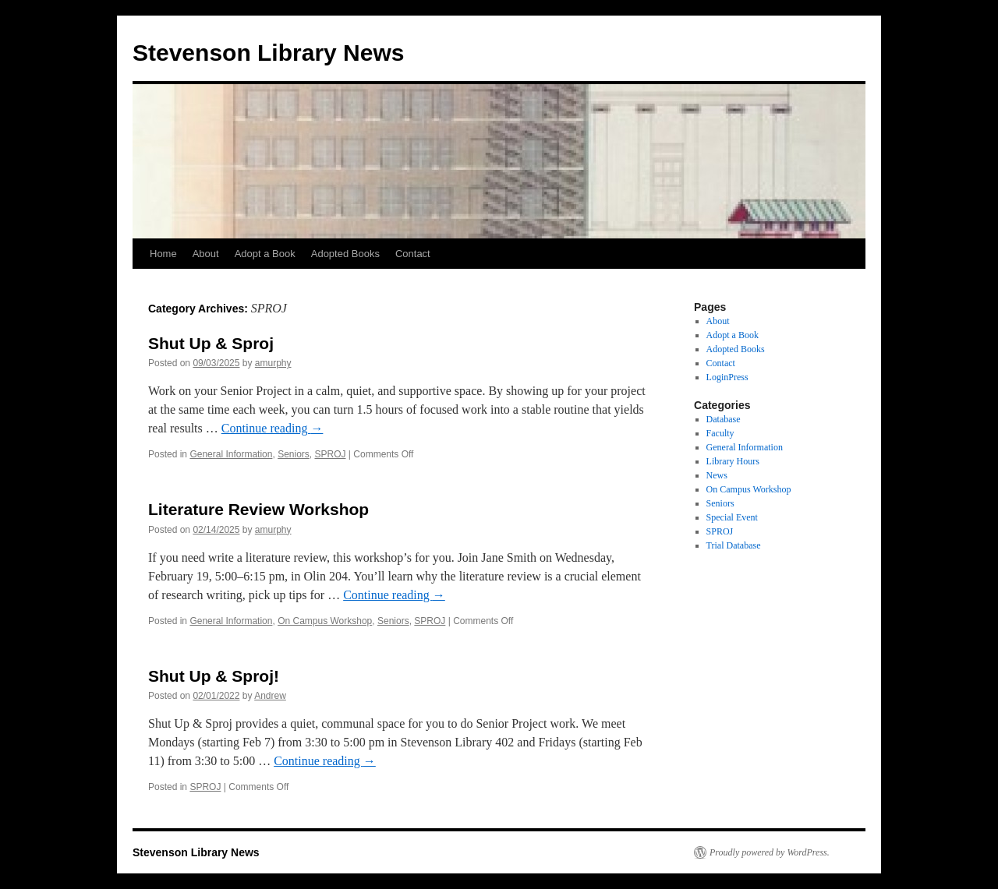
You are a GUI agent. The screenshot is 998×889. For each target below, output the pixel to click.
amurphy (273, 363)
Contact (412, 253)
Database (723, 419)
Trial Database (733, 545)
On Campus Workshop (325, 621)
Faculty (720, 433)
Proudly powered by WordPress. (770, 852)
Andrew (270, 695)
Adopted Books (345, 253)
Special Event (732, 517)
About (206, 253)
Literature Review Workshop (258, 509)
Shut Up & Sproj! (213, 676)
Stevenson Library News (268, 52)
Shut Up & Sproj (211, 343)
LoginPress (727, 377)
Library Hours (732, 461)
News (716, 475)
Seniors (294, 454)
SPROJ (329, 454)
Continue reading (272, 428)
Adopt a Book (265, 253)
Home (163, 253)
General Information (230, 454)
